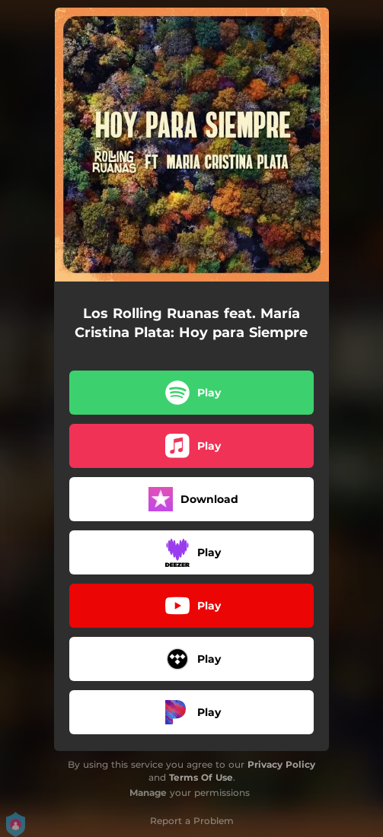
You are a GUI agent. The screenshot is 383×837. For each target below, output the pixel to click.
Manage (148, 792)
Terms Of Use (201, 777)
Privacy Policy (281, 764)
